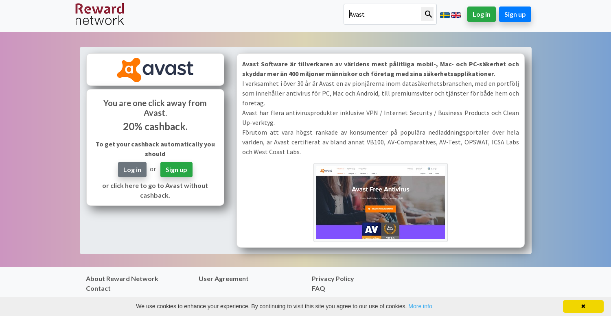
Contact (98, 288)
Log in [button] (482, 14)
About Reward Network (122, 278)
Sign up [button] (515, 14)
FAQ (318, 288)
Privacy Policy (333, 278)
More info (420, 306)
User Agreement (224, 278)
